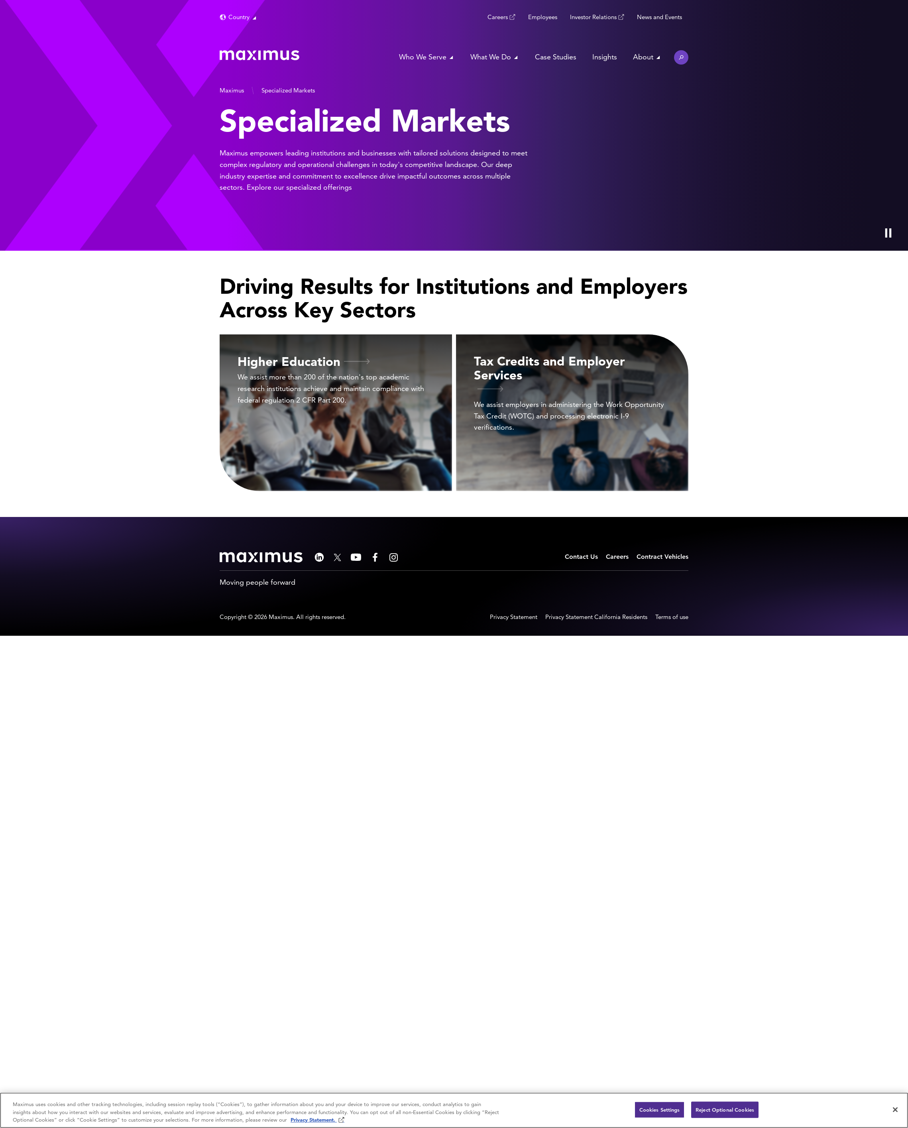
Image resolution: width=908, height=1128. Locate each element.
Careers (497, 17)
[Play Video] (888, 233)
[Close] (895, 1109)
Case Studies (555, 56)
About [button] (643, 56)
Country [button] (239, 17)
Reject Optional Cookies (725, 1109)
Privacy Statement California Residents (596, 617)
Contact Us (581, 556)
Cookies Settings (659, 1109)
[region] (454, 1110)
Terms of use (671, 617)
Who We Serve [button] (422, 56)
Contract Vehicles (662, 556)
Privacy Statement (513, 617)
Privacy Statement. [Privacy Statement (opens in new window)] (314, 1119)
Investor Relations (593, 17)
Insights (604, 56)
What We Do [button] (490, 56)
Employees (542, 17)
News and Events (659, 17)
